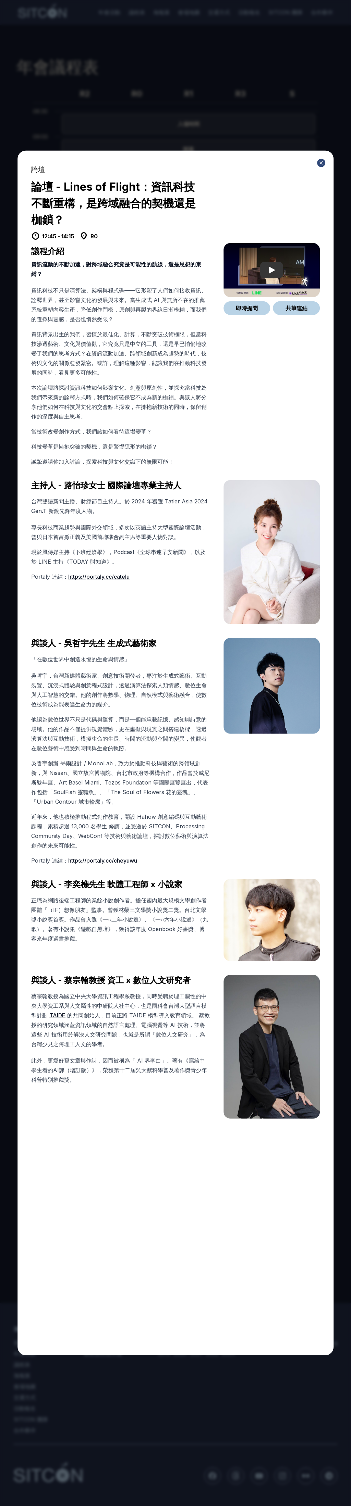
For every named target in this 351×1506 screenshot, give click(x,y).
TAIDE (57, 1015)
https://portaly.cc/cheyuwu (102, 860)
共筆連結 (296, 308)
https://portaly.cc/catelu (99, 576)
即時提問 (247, 308)
